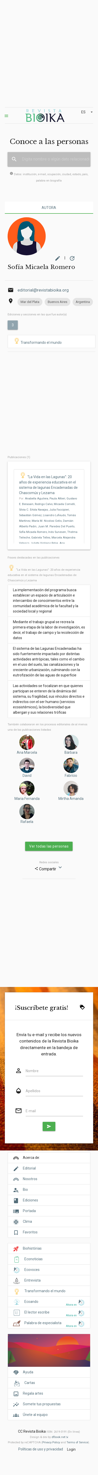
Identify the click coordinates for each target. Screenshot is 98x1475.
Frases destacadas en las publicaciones (33, 557)
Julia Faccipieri (59, 509)
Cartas (29, 1383)
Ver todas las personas (49, 846)
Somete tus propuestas (42, 1404)
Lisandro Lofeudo (54, 515)
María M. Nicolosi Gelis (47, 521)
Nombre (32, 1071)
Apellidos (33, 1091)
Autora (49, 208)
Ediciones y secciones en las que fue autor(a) (37, 314)
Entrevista (32, 1280)
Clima (27, 1221)
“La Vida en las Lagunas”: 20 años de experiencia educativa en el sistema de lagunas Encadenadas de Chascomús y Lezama (44, 575)
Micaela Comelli (64, 504)
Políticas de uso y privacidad (40, 1449)
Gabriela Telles (40, 537)
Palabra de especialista (42, 1323)
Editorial (29, 1168)
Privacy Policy (51, 1442)
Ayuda (28, 1372)
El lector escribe (37, 1312)
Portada (29, 1211)
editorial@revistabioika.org (43, 290)
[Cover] (49, 1353)
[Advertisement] (47, 53)
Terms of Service (77, 1442)
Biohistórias (32, 1248)
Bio (25, 1190)
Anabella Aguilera (36, 498)
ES (87, 112)
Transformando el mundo (37, 341)
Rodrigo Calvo (44, 504)
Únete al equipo (35, 1415)
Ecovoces (32, 1270)
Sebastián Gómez (30, 515)
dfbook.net (58, 1437)
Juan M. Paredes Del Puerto (56, 526)
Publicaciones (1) (19, 457)
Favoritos (30, 1232)
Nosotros (30, 1179)
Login (71, 1449)
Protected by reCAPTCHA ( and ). (49, 1442)
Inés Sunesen (57, 532)
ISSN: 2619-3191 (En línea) (63, 1431)
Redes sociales (49, 862)
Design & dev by (49, 1437)
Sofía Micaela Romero (33, 532)
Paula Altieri (57, 498)
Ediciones (30, 1200)
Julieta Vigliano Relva (44, 543)
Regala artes (33, 1393)
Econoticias (33, 1259)
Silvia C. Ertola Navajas (33, 509)
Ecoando (31, 1302)
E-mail (31, 1111)
